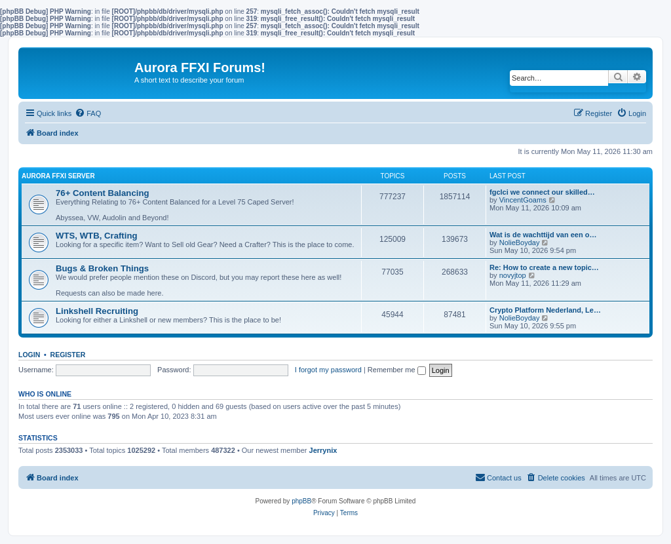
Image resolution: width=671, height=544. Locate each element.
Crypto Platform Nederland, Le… (545, 310)
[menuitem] (88, 113)
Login (29, 355)
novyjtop (512, 275)
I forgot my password (328, 370)
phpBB (301, 501)
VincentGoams (522, 200)
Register (68, 355)
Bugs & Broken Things (102, 268)
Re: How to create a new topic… (544, 267)
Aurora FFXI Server (58, 176)
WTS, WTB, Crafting (97, 236)
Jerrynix (323, 450)
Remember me (397, 370)
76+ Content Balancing (102, 193)
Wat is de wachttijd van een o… (542, 235)
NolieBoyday (519, 242)
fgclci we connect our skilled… (542, 192)
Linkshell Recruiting (97, 311)
